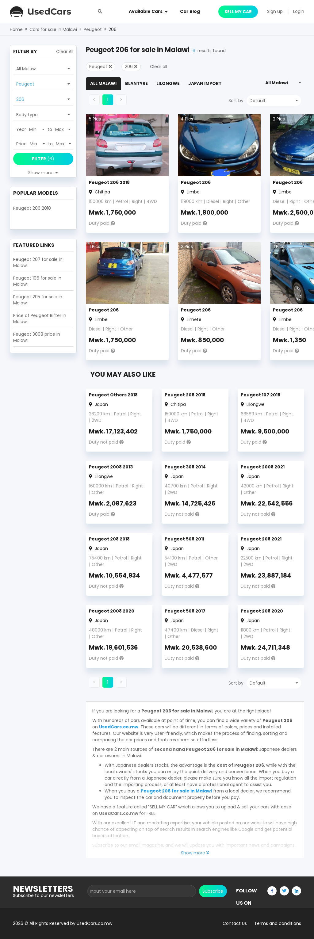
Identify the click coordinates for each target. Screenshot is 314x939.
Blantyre (136, 83)
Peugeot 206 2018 (109, 182)
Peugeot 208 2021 (261, 539)
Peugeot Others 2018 (113, 395)
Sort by (235, 100)
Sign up (275, 11)
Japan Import (205, 83)
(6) (43, 159)
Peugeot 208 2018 (109, 539)
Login (298, 11)
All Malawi (103, 83)
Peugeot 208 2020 (262, 611)
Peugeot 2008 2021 (263, 467)
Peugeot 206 (196, 182)
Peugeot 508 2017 (185, 611)
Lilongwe (168, 83)
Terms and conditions (277, 923)
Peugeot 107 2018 (260, 395)
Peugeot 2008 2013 (111, 467)
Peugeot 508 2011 (184, 539)
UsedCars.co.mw (118, 727)
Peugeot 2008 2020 (111, 611)
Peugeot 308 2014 (185, 467)
